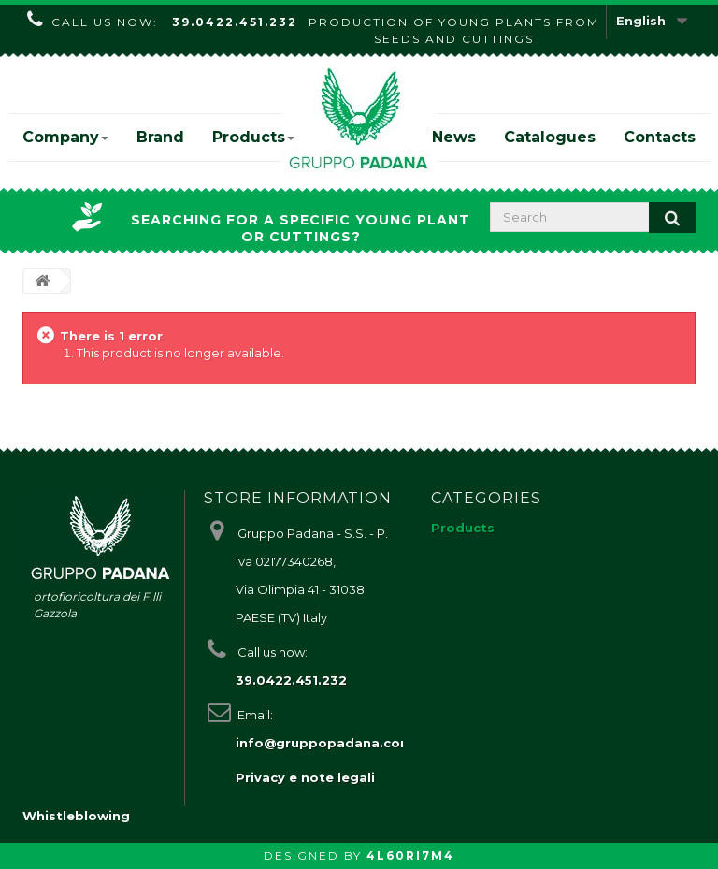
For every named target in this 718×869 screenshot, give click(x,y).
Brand (160, 137)
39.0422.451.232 (234, 22)
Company (65, 137)
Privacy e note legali (305, 777)
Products (253, 137)
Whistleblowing (76, 815)
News (454, 137)
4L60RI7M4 (410, 855)
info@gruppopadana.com (324, 742)
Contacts (660, 137)
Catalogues (550, 137)
